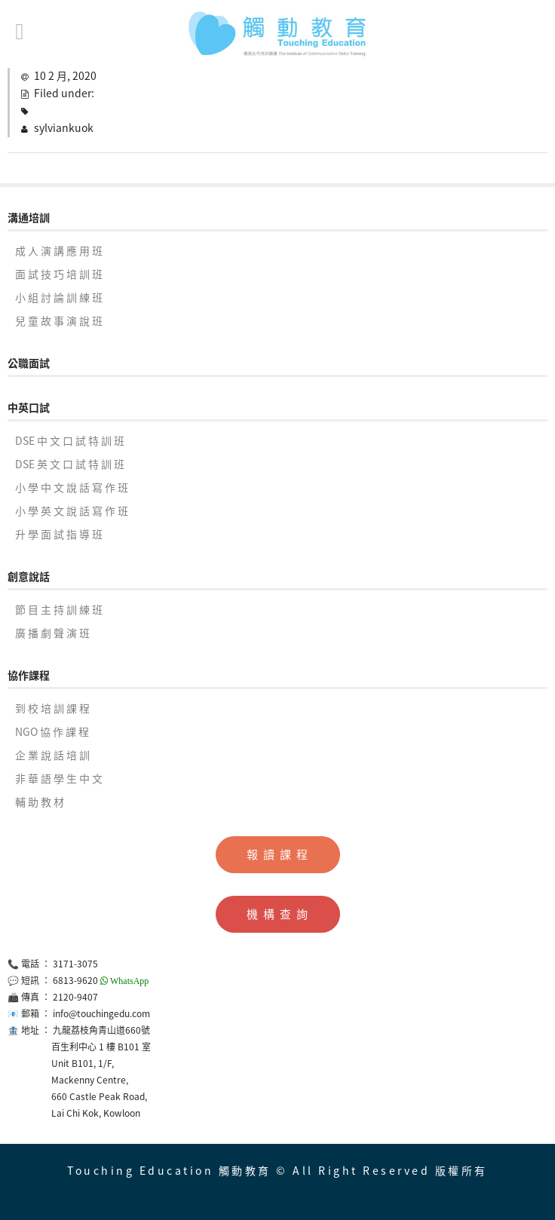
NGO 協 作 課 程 (52, 731)
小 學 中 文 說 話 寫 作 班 (71, 487)
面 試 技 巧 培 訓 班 (59, 273)
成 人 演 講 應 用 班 (59, 250)
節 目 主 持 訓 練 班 (59, 609)
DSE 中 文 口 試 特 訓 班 (69, 440)
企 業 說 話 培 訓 (52, 754)
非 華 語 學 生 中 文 (59, 778)
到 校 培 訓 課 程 (52, 708)
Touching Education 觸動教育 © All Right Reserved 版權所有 (277, 1170)
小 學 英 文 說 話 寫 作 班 (71, 510)
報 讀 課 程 (278, 854)
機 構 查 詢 (278, 914)
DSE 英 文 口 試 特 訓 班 (69, 463)
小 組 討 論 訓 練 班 (59, 297)
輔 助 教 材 (39, 801)
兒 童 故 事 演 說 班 (59, 320)
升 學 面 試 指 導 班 (59, 533)
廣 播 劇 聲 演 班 (52, 632)
